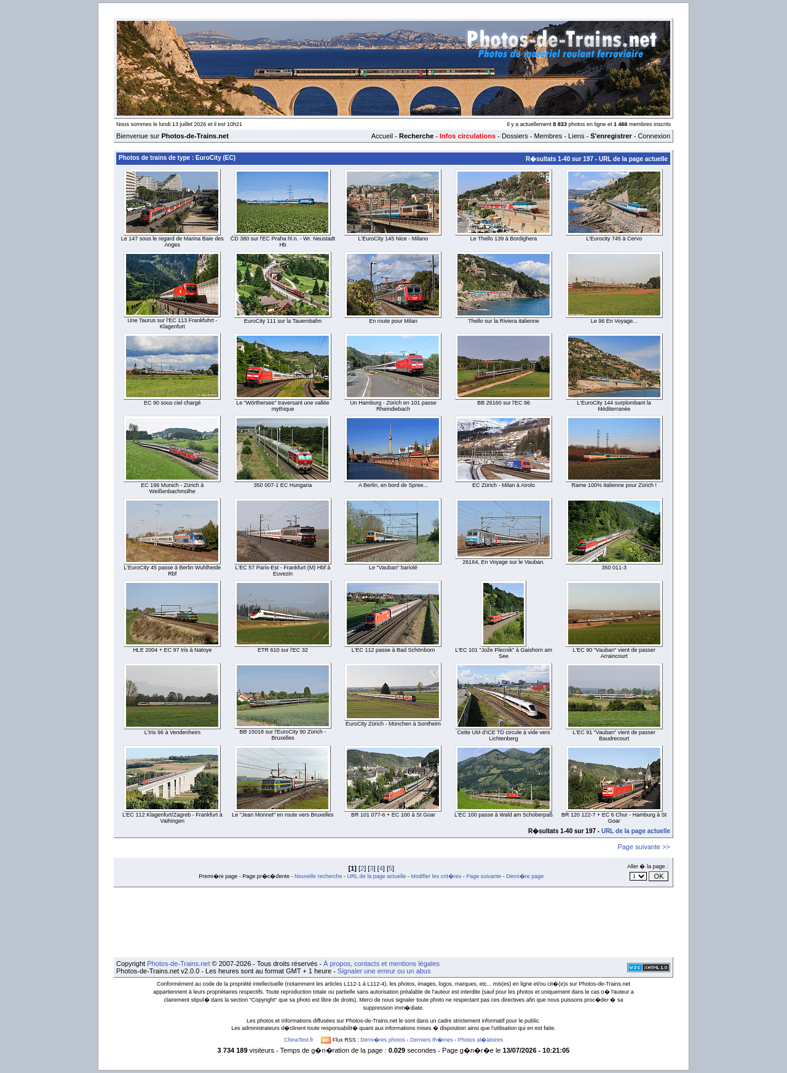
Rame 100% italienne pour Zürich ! (614, 485)
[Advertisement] (393, 922)
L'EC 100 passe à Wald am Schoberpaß (503, 815)
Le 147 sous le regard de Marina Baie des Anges (172, 242)
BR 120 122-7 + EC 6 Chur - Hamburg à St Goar (613, 818)
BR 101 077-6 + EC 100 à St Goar (393, 815)
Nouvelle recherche (318, 876)
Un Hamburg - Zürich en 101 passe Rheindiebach (393, 406)
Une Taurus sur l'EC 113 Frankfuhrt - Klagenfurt (172, 323)
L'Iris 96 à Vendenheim (172, 732)
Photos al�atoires (481, 1040)
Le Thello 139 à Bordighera (503, 239)
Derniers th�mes (431, 1040)
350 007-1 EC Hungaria (283, 485)
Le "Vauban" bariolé (393, 567)
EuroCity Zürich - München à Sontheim (393, 724)
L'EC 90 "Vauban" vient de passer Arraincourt (613, 653)
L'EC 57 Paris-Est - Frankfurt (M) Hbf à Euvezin (283, 570)
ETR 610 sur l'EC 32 (283, 650)
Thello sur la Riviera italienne (503, 321)
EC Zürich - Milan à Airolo (503, 485)
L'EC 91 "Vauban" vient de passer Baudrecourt (613, 735)
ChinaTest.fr (299, 1040)
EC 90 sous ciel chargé (172, 403)
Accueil (382, 136)
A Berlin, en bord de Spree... (393, 485)
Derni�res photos (382, 1040)
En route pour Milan (393, 321)
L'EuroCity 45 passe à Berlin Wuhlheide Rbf (172, 570)
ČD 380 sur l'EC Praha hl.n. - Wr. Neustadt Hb (283, 242)
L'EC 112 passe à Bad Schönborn (393, 650)
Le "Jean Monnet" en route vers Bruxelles (282, 815)
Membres (548, 136)
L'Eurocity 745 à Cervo (614, 239)
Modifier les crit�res (436, 876)
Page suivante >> (643, 846)
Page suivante (483, 876)
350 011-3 (614, 567)
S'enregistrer (610, 136)
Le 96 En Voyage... (614, 321)
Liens (576, 136)
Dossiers (515, 136)
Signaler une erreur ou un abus (384, 971)
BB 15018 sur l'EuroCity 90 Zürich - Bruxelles (283, 735)
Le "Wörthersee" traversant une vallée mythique (282, 406)
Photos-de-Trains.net (178, 963)
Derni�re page (525, 876)
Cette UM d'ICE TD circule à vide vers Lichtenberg (503, 735)
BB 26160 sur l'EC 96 (503, 403)
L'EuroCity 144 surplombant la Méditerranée (614, 406)
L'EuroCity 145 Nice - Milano (393, 239)
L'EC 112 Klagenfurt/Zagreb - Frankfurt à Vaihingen (172, 818)
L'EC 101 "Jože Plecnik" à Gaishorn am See (503, 653)
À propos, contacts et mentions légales (381, 963)
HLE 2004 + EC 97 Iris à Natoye (172, 650)
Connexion (654, 136)
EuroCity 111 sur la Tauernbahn (283, 321)
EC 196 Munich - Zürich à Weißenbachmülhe (172, 488)
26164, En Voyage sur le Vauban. (503, 562)
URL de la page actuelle (633, 159)
